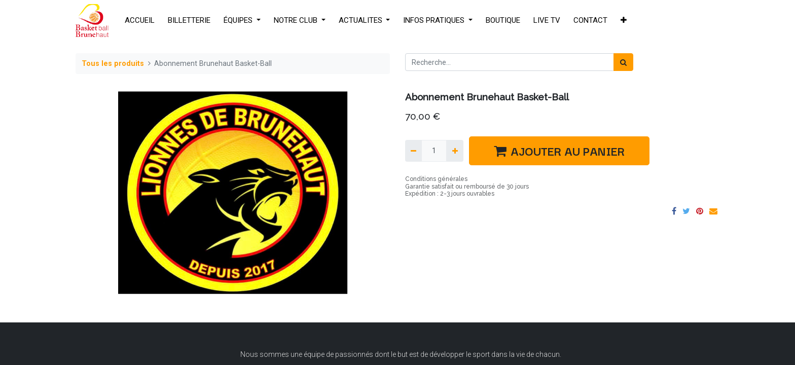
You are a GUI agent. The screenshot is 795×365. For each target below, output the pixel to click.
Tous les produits (113, 63)
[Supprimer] (413, 151)
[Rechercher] (623, 62)
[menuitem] (140, 20)
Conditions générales (436, 178)
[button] (624, 20)
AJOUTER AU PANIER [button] (559, 150)
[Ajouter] (454, 151)
